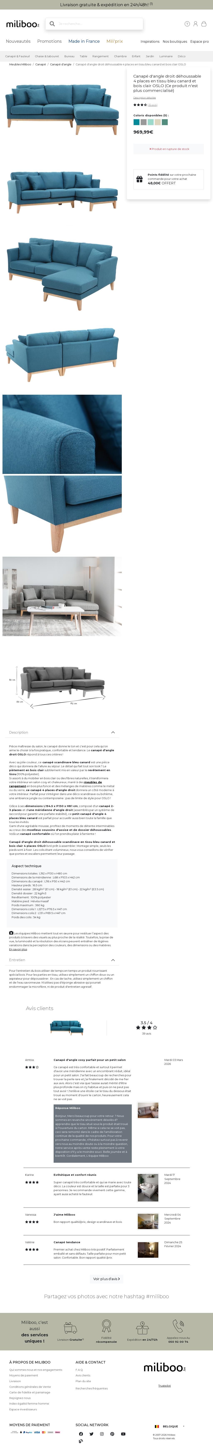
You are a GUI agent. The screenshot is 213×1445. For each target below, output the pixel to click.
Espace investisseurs (23, 1409)
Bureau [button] (69, 56)
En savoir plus (18, 949)
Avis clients (83, 1375)
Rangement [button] (100, 56)
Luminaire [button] (166, 56)
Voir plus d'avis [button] (106, 1279)
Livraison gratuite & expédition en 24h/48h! (106, 4)
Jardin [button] (150, 56)
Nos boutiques (175, 42)
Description (18, 732)
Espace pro (199, 42)
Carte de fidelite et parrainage (29, 1392)
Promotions (49, 41)
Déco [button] (182, 56)
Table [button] (83, 56)
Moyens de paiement (23, 1375)
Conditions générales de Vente (30, 1386)
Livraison (15, 1381)
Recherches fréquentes (92, 1388)
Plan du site (83, 1381)
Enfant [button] (136, 56)
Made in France (84, 41)
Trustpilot (164, 1385)
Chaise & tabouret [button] (47, 56)
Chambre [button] (120, 56)
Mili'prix (114, 41)
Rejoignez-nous (20, 1398)
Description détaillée (144, 97)
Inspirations (150, 42)
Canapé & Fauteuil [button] (17, 56)
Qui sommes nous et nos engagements (35, 1369)
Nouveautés (18, 41)
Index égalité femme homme (29, 1403)
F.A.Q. (79, 1369)
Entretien (17, 960)
